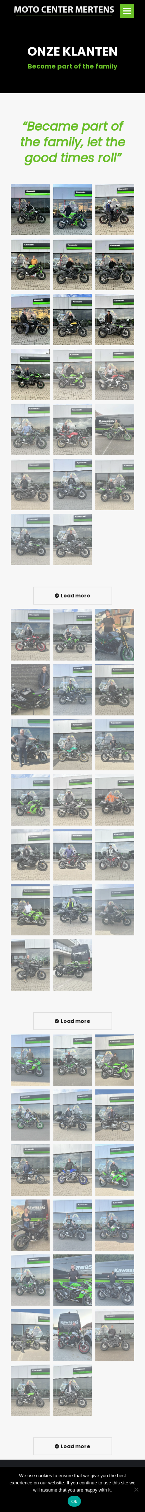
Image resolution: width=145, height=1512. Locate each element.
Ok (74, 1501)
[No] (136, 1489)
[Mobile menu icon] (127, 11)
